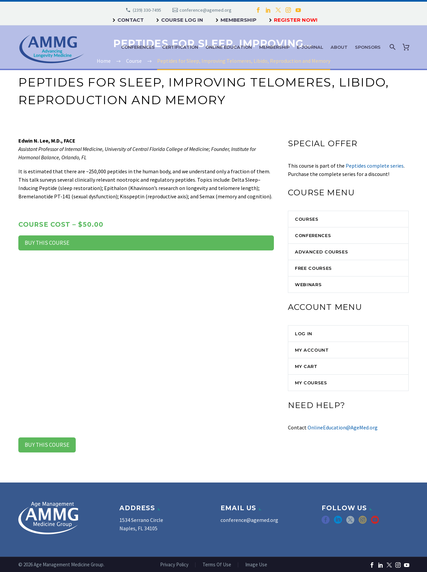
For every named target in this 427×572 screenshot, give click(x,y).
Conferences (138, 47)
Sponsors (368, 47)
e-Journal (310, 47)
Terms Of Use (216, 564)
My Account (312, 350)
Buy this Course (47, 242)
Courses (307, 219)
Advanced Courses (321, 251)
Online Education (228, 47)
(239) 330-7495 (147, 10)
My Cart (306, 366)
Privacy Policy (174, 564)
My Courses (311, 382)
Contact (130, 20)
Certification (180, 47)
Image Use (256, 564)
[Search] (391, 47)
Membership (239, 20)
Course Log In (182, 20)
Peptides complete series (375, 165)
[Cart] (407, 47)
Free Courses (313, 268)
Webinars (308, 284)
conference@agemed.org (205, 10)
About (339, 47)
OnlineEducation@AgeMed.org (343, 427)
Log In (303, 333)
